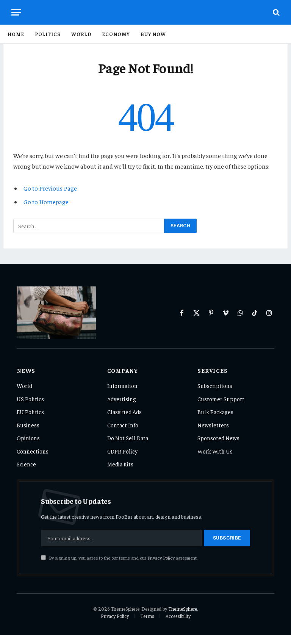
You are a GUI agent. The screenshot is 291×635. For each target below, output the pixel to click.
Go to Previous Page (50, 188)
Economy (116, 34)
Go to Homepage (46, 202)
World (81, 34)
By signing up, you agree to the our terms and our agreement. (119, 558)
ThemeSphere (182, 608)
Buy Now (153, 34)
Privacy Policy (161, 558)
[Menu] (16, 12)
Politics (48, 34)
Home (16, 34)
